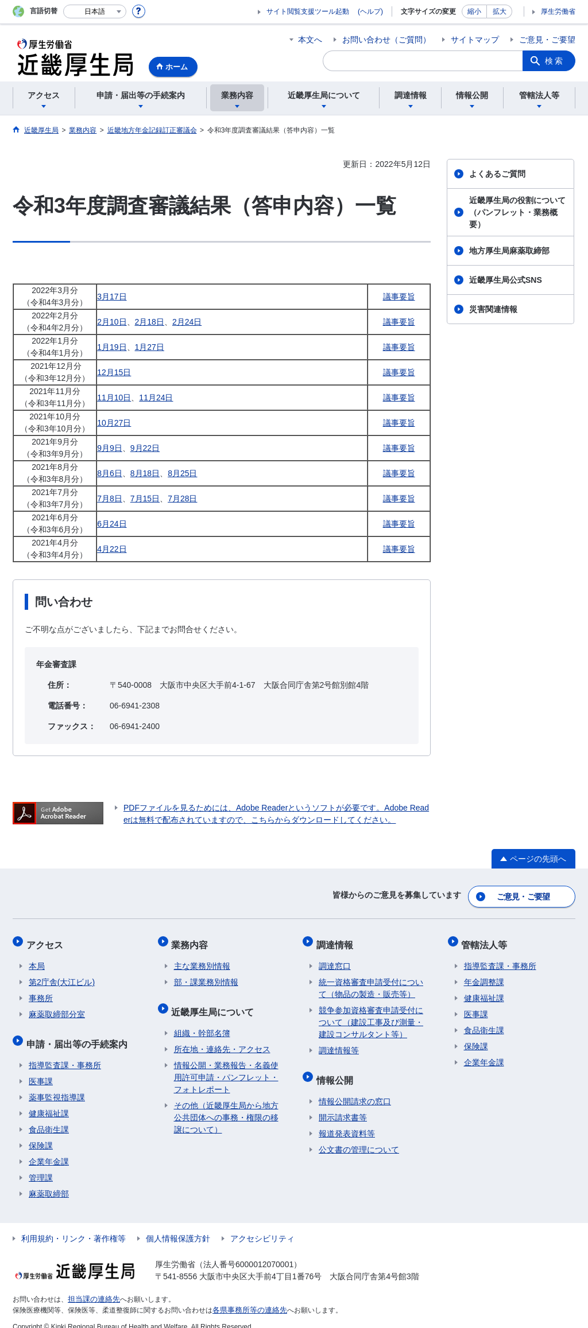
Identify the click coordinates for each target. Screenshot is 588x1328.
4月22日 (111, 549)
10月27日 (114, 422)
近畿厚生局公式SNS (505, 280)
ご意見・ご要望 (547, 40)
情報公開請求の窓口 (355, 1088)
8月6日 (109, 473)
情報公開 (337, 1069)
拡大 (499, 11)
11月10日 (114, 397)
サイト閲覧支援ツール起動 (307, 11)
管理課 (41, 1165)
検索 (554, 60)
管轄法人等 (487, 939)
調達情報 (337, 939)
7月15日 (145, 498)
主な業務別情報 (202, 958)
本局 (37, 958)
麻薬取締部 (49, 1181)
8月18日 (145, 473)
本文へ (310, 40)
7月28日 (182, 498)
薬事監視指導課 (57, 1084)
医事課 (41, 1068)
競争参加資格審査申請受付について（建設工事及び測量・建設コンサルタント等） (371, 1014)
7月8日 (109, 498)
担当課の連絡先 (92, 1287)
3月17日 (111, 296)
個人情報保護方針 (178, 1225)
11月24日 (156, 397)
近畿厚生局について (215, 1001)
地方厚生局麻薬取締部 (509, 250)
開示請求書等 (343, 1104)
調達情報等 (339, 1042)
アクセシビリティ (262, 1225)
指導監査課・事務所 (65, 1052)
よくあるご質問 (497, 173)
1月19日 (111, 347)
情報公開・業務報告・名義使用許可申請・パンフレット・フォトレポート (226, 1064)
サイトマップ (475, 40)
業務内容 (192, 939)
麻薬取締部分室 (57, 1006)
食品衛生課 (49, 1116)
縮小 (474, 11)
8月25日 (182, 473)
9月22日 (145, 448)
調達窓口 (335, 958)
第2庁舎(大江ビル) (62, 974)
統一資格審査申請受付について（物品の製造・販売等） (371, 980)
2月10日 (111, 321)
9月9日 (109, 448)
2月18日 (149, 321)
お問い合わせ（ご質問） (386, 40)
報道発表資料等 (347, 1121)
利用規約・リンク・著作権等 (73, 1225)
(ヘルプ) (370, 11)
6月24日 (111, 523)
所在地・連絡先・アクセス (222, 1036)
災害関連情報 (493, 309)
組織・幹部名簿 (202, 1020)
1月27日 (149, 347)
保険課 (41, 1133)
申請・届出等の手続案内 (79, 1033)
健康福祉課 (49, 1100)
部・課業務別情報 (206, 974)
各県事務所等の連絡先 (246, 1297)
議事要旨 (399, 296)
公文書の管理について (359, 1137)
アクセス (47, 939)
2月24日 (187, 321)
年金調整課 (484, 974)
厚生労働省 (558, 11)
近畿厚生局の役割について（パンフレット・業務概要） (517, 212)
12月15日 (114, 372)
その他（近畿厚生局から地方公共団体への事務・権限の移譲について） (226, 1104)
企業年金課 (49, 1149)
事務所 (41, 990)
